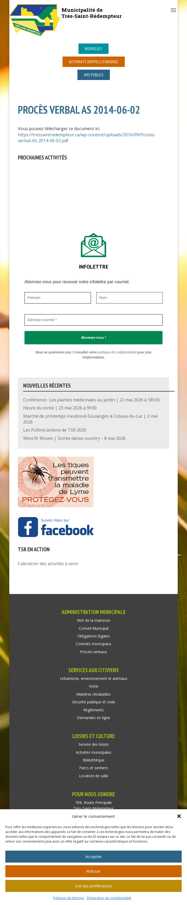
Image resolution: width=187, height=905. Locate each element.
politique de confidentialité (116, 352)
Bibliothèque (93, 760)
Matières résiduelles (93, 694)
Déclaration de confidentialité (109, 898)
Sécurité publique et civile (93, 701)
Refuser (93, 871)
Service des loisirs (93, 744)
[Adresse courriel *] (93, 320)
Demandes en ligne (93, 717)
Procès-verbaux (93, 651)
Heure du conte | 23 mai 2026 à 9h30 (60, 408)
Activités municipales (93, 752)
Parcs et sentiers (93, 767)
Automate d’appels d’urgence (93, 61)
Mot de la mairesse (93, 620)
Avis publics (93, 74)
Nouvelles (93, 48)
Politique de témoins (68, 898)
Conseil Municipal (94, 628)
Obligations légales (93, 636)
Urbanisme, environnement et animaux (93, 678)
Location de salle (93, 775)
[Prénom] (57, 298)
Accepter (93, 856)
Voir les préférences (93, 885)
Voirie (93, 686)
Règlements (93, 709)
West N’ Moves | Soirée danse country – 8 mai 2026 (74, 438)
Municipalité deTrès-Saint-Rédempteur (91, 12)
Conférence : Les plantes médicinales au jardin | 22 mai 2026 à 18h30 (91, 400)
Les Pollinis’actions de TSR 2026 (54, 430)
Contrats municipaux (93, 643)
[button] (179, 816)
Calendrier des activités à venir (48, 564)
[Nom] (129, 298)
